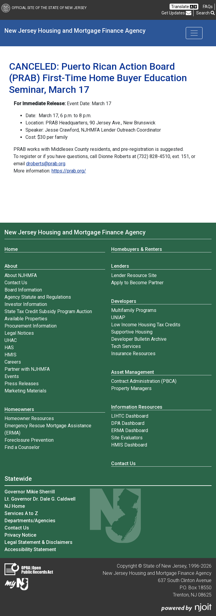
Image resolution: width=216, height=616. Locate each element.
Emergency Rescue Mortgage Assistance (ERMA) (47, 429)
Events (11, 376)
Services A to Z (21, 513)
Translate (184, 7)
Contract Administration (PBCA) (143, 381)
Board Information (23, 290)
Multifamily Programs (133, 310)
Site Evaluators (127, 438)
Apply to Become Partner (137, 282)
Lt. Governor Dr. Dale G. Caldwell (39, 499)
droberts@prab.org (45, 163)
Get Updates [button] (176, 13)
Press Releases (21, 383)
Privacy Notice (20, 535)
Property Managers (131, 388)
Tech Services (126, 346)
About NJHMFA (20, 275)
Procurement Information (30, 326)
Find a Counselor (22, 447)
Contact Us (15, 282)
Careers (12, 362)
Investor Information (25, 304)
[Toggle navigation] (194, 33)
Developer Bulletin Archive (139, 339)
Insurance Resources (133, 353)
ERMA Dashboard (129, 430)
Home (11, 249)
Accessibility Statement (30, 549)
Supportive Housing (131, 332)
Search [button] (205, 13)
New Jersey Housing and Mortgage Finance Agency (75, 30)
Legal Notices (19, 333)
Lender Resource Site (134, 275)
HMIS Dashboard (129, 445)
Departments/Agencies (29, 520)
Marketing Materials (25, 391)
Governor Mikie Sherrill (29, 492)
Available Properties (25, 319)
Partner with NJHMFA (27, 369)
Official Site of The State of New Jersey (44, 8)
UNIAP (118, 317)
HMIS (10, 355)
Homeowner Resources (29, 418)
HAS (9, 347)
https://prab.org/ (69, 171)
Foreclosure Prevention (29, 440)
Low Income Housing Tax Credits (145, 325)
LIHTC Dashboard (129, 416)
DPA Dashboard (127, 423)
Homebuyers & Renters (136, 249)
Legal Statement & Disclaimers (38, 542)
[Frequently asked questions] (208, 6)
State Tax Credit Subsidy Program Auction (48, 311)
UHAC (10, 340)
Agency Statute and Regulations (37, 297)
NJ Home (14, 506)
